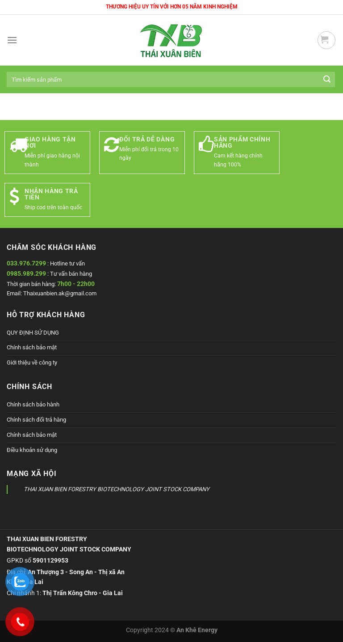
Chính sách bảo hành (33, 404)
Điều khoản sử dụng (32, 450)
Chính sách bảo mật (32, 347)
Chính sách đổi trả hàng (36, 419)
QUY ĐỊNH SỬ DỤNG (33, 332)
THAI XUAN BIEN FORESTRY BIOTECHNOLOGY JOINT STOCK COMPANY (116, 489)
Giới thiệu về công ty (32, 362)
